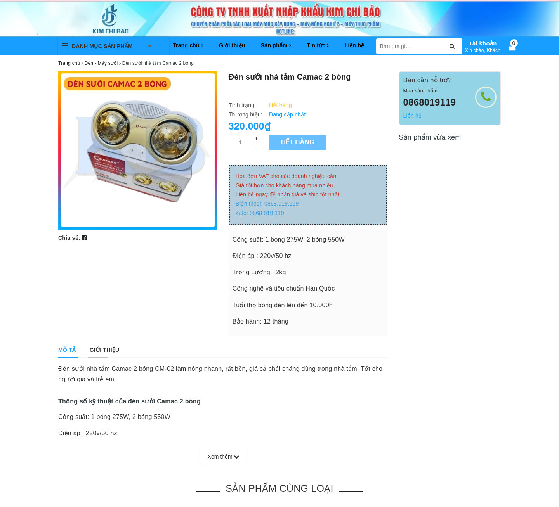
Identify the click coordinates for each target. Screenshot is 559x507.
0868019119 (429, 102)
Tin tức (318, 45)
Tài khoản (483, 43)
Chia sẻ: (69, 238)
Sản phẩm (276, 45)
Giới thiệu (232, 45)
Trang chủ (188, 45)
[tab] (67, 350)
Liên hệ (355, 45)
